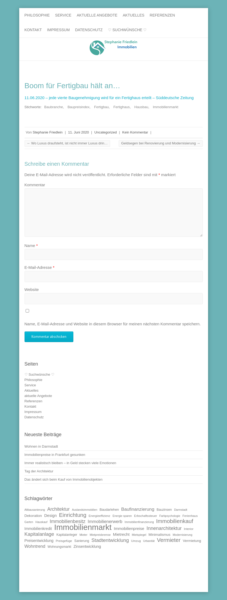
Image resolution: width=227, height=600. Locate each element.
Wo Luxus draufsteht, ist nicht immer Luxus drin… (67, 143)
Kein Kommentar (135, 132)
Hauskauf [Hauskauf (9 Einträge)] (41, 522)
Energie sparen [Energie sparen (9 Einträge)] (122, 515)
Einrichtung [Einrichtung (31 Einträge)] (72, 515)
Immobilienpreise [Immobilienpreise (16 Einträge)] (129, 528)
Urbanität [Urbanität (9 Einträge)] (148, 540)
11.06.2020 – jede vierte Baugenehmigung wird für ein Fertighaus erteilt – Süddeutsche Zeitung (109, 97)
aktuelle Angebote (97, 15)
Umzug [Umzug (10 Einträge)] (136, 540)
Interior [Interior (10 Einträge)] (189, 528)
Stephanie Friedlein (48, 132)
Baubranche (53, 107)
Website (32, 289)
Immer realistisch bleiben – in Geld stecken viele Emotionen (70, 463)
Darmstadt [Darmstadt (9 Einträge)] (180, 509)
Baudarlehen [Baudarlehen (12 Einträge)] (109, 510)
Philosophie (37, 15)
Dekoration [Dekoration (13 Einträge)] (33, 516)
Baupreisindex (78, 107)
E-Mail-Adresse (40, 267)
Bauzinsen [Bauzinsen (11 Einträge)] (164, 510)
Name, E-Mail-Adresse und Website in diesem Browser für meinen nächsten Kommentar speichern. (113, 324)
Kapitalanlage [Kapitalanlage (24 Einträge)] (39, 534)
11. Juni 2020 (78, 132)
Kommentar (35, 185)
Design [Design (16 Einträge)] (50, 515)
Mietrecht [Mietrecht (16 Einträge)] (121, 534)
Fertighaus (121, 107)
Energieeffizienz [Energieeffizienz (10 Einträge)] (99, 515)
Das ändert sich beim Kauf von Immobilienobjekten (64, 479)
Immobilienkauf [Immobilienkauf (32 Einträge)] (174, 521)
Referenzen (162, 15)
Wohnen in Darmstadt (41, 446)
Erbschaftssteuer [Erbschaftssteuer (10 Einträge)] (145, 515)
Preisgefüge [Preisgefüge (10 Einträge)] (64, 540)
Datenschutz (88, 30)
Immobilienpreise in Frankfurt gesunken (55, 455)
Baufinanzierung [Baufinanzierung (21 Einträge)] (137, 509)
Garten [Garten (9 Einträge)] (29, 522)
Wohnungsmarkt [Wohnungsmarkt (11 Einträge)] (59, 547)
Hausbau (141, 107)
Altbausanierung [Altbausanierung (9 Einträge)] (35, 509)
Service (63, 15)
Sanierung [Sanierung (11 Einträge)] (81, 541)
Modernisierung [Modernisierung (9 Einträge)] (182, 534)
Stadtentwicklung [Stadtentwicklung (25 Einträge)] (110, 540)
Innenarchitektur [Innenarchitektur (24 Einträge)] (164, 528)
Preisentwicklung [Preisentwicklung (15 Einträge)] (39, 540)
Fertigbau (101, 107)
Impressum (58, 30)
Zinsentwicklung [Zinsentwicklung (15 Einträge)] (87, 546)
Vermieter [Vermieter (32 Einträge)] (168, 540)
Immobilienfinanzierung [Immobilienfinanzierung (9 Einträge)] (139, 522)
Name (31, 245)
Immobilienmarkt (165, 107)
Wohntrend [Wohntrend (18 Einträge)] (35, 546)
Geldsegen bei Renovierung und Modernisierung (160, 143)
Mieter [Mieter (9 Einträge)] (83, 534)
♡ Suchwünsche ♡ (127, 30)
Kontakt (33, 30)
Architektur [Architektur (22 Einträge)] (58, 509)
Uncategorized (105, 132)
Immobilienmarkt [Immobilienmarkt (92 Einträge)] (82, 527)
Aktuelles (133, 15)
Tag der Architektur (39, 471)
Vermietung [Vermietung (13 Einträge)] (192, 541)
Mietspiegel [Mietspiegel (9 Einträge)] (139, 534)
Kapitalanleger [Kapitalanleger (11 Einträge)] (66, 535)
